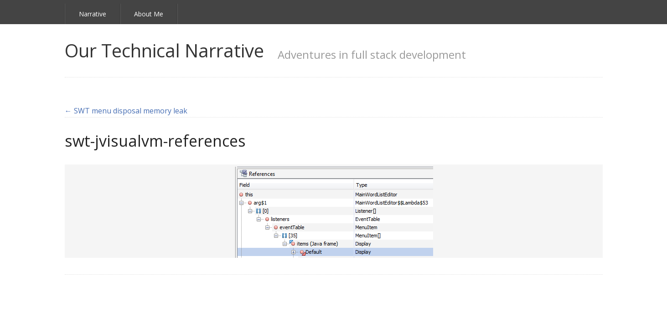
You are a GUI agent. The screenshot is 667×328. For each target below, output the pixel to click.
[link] (333, 211)
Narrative (92, 14)
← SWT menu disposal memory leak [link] (126, 111)
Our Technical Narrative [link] (164, 50)
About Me (148, 14)
